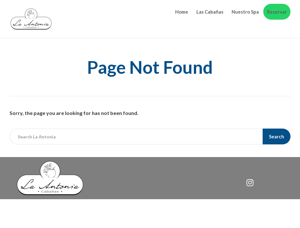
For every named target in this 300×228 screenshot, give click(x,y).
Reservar (277, 12)
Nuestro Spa (245, 12)
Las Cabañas (209, 12)
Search (276, 136)
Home (181, 12)
